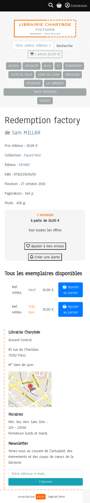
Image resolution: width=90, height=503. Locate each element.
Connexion (76, 5)
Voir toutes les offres (45, 230)
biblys (41, 496)
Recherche (65, 45)
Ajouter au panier (70, 290)
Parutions (72, 75)
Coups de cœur (21, 75)
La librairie (55, 83)
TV (58, 66)
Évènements (74, 66)
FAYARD (24, 164)
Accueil (13, 66)
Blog (47, 66)
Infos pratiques (45, 92)
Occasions (33, 83)
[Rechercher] (33, 45)
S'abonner (45, 482)
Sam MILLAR (26, 132)
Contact (45, 101)
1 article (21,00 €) (45, 54)
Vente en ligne (48, 75)
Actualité (31, 66)
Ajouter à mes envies (45, 246)
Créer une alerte (45, 257)
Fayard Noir (32, 155)
